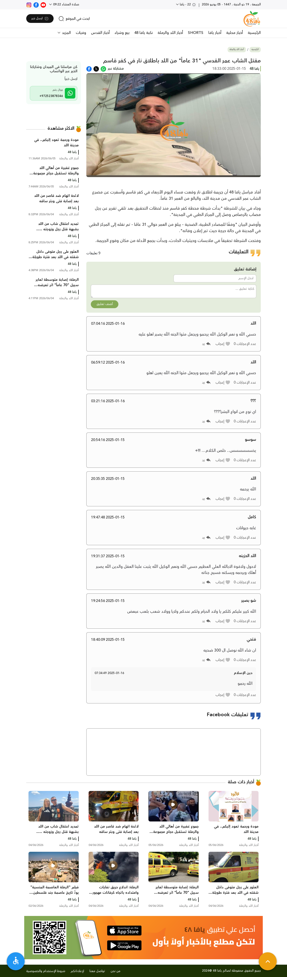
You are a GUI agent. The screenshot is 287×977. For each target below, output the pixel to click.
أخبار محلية (234, 33)
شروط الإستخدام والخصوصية (45, 971)
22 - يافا (187, 4)
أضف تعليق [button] (104, 304)
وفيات (81, 33)
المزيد (66, 33)
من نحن (115, 971)
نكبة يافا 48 (143, 33)
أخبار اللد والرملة (170, 33)
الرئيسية (254, 33)
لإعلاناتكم (77, 971)
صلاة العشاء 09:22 (65, 4)
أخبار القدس (100, 33)
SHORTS (195, 33)
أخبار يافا (214, 33)
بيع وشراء (122, 33)
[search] (74, 19)
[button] (223, 344)
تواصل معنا (97, 971)
